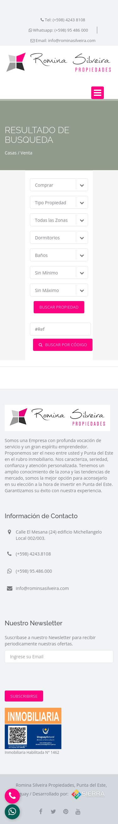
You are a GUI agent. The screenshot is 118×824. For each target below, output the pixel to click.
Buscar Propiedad (59, 307)
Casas (11, 153)
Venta (26, 153)
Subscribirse (23, 696)
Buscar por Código (63, 344)
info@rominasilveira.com (72, 40)
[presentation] (52, 678)
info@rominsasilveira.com (42, 588)
